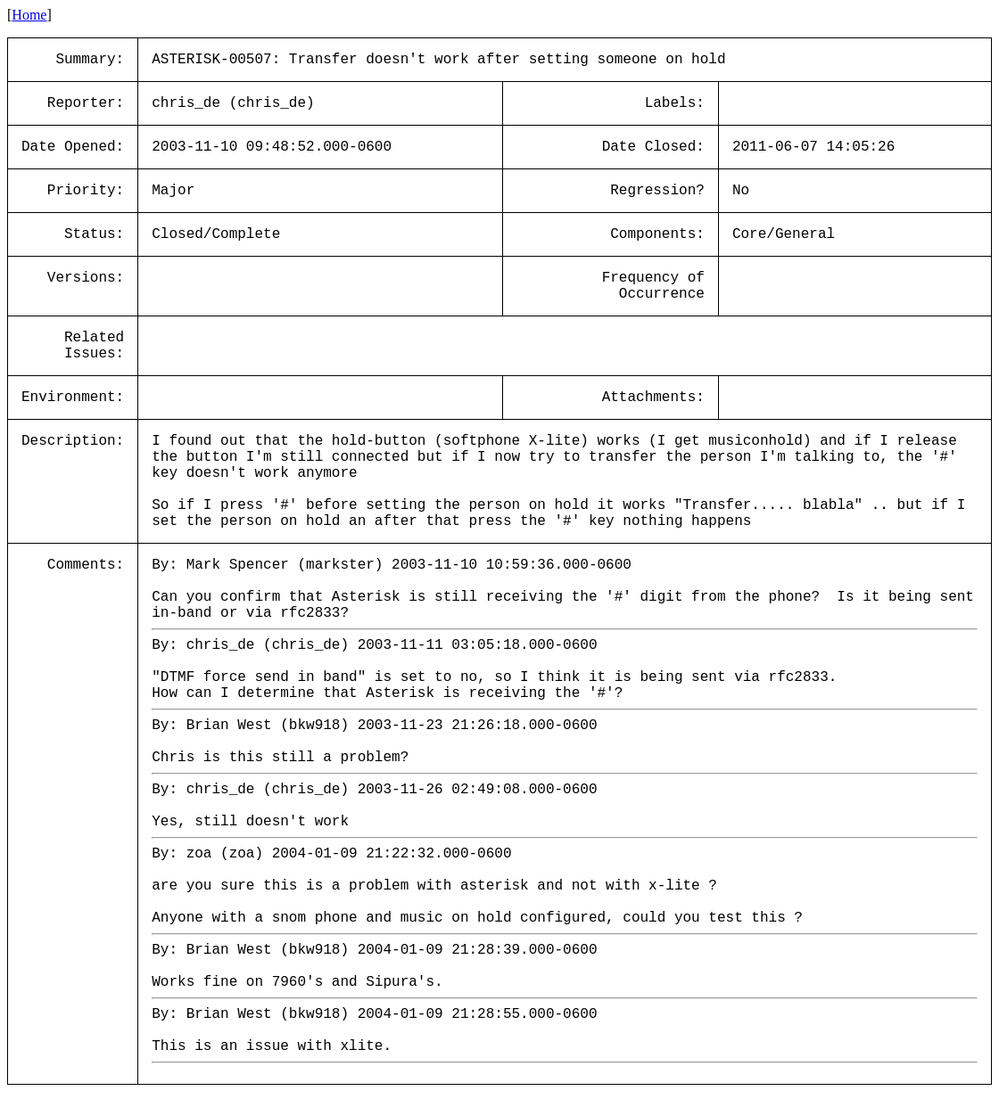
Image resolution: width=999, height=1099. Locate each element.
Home (29, 14)
